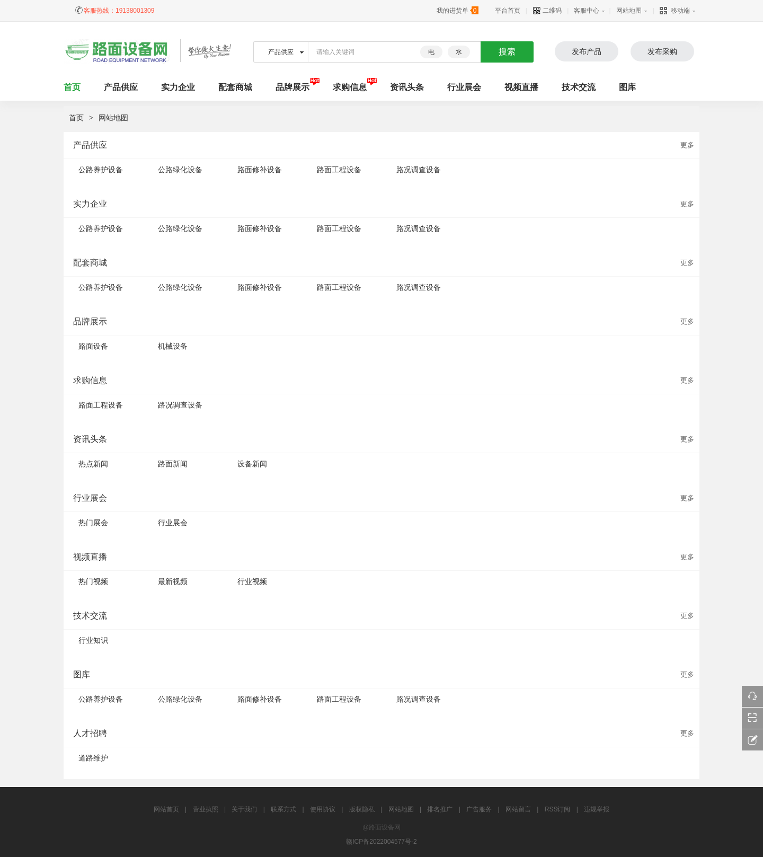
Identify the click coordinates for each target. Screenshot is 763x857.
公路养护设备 (100, 169)
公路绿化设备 (180, 169)
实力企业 (178, 87)
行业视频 (252, 581)
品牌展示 (292, 87)
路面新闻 (173, 464)
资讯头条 (407, 87)
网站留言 (518, 809)
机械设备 (173, 346)
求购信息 (350, 87)
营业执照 (205, 809)
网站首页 (166, 809)
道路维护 (93, 758)
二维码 (547, 10)
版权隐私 (362, 809)
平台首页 (507, 10)
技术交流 (579, 87)
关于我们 (244, 809)
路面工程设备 (339, 169)
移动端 (675, 10)
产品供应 (121, 87)
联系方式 (283, 809)
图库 (627, 87)
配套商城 (235, 87)
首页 (76, 117)
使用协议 (322, 809)
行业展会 (464, 87)
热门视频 (93, 581)
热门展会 (93, 522)
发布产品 (586, 51)
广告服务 (479, 809)
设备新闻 (252, 464)
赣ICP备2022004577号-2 (381, 841)
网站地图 (629, 10)
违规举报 (596, 809)
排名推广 (440, 809)
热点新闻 (93, 464)
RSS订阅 (558, 809)
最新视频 (173, 581)
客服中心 (586, 10)
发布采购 (662, 51)
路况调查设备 (418, 169)
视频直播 (521, 87)
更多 (687, 145)
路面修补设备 (259, 169)
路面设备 (93, 346)
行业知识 (93, 640)
